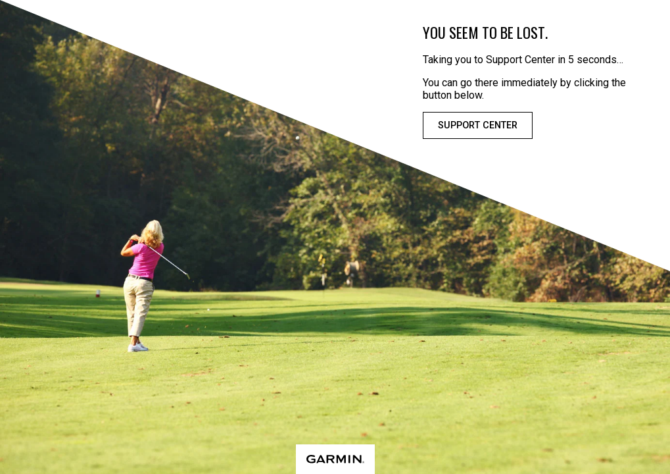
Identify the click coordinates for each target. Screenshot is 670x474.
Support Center (477, 125)
